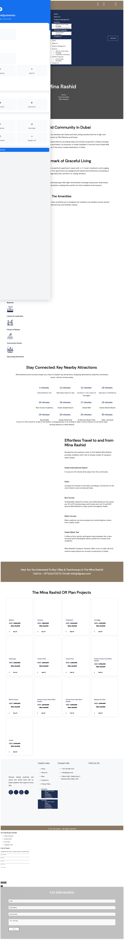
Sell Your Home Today (62, 24)
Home (56, 14)
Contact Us (58, 36)
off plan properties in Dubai (90, 142)
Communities (60, 32)
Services (57, 22)
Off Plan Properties (60, 30)
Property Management (61, 19)
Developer (59, 34)
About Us (57, 17)
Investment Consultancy (63, 28)
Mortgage (58, 26)
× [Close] (1, 888)
